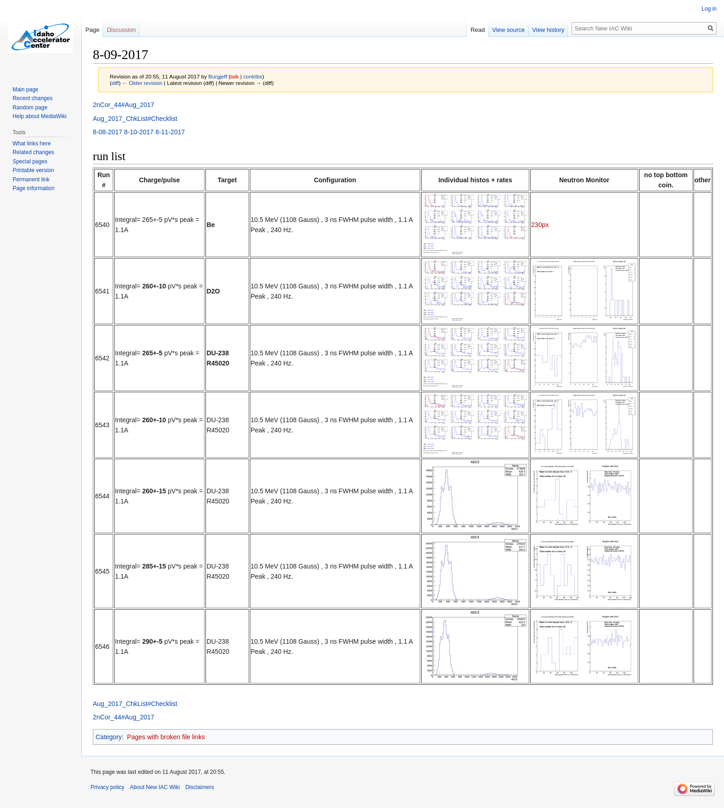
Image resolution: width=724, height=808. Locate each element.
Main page (25, 89)
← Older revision (142, 83)
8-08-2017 (107, 132)
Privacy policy (107, 787)
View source (508, 29)
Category (109, 737)
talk (234, 76)
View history (548, 29)
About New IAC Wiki (155, 787)
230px (540, 224)
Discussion (121, 29)
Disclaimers (199, 787)
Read (478, 29)
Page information (33, 188)
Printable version (33, 170)
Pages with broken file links (166, 737)
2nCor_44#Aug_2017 (123, 104)
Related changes (33, 152)
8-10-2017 (139, 132)
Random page (29, 107)
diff (115, 83)
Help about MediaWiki (39, 116)
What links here (31, 143)
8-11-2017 (170, 132)
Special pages (29, 161)
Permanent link (30, 179)
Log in (709, 9)
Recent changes (32, 98)
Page (92, 29)
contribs (252, 76)
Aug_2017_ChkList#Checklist (135, 118)
